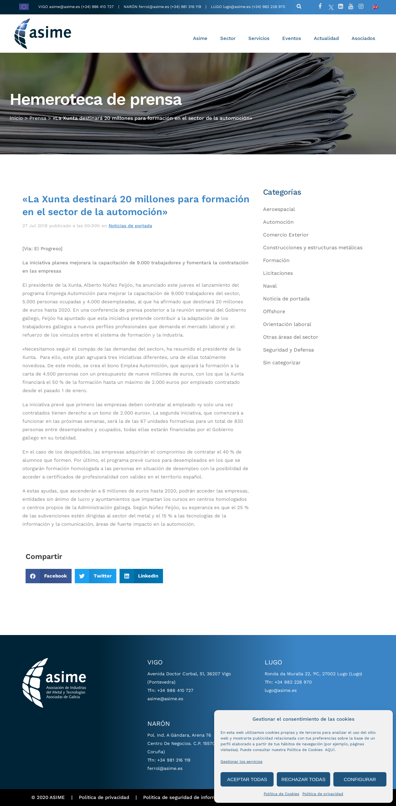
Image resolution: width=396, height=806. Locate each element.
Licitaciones (278, 273)
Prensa (37, 117)
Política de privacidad (322, 794)
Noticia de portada (286, 299)
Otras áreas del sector (290, 337)
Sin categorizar (282, 363)
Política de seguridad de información (186, 797)
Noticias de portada (130, 225)
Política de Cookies (281, 794)
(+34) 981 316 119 (185, 6)
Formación (276, 260)
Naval (270, 286)
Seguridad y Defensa (288, 350)
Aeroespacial (279, 209)
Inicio (16, 117)
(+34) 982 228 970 (268, 6)
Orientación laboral (287, 324)
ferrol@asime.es (154, 6)
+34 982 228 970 (293, 682)
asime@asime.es (64, 6)
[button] (49, 576)
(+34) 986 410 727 (98, 6)
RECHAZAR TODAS (304, 779)
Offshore (274, 311)
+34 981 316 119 (173, 760)
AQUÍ (330, 750)
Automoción (278, 222)
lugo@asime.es (237, 6)
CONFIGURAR (360, 779)
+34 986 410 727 (175, 690)
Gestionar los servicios (241, 761)
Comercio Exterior (286, 235)
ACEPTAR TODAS (247, 779)
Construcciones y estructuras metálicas (312, 247)
